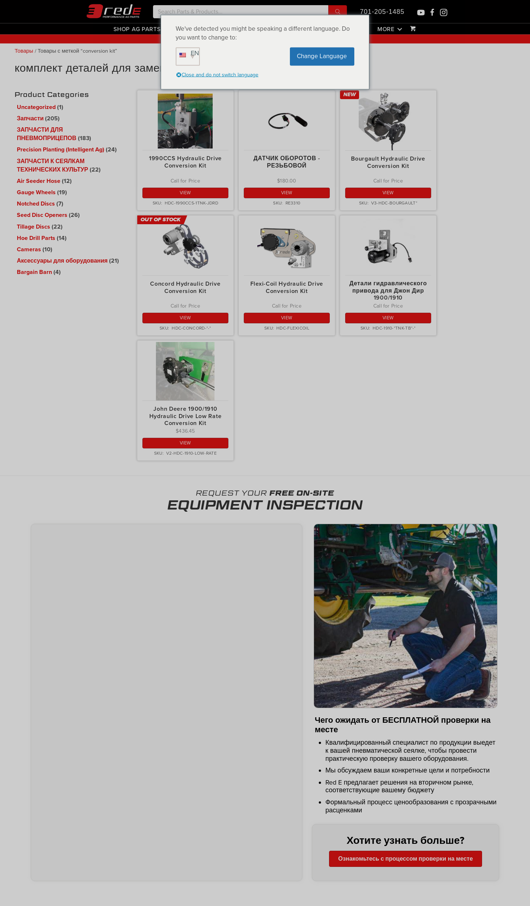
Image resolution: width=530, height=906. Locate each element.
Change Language (322, 56)
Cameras (29, 249)
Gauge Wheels (36, 192)
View (185, 193)
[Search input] (240, 11)
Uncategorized (36, 107)
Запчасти (30, 118)
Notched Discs (36, 203)
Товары (24, 51)
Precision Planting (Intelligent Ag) (60, 149)
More (386, 29)
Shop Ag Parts (136, 29)
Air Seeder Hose (38, 181)
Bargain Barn (34, 272)
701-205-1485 (382, 11)
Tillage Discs (33, 226)
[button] (337, 11)
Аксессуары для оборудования (62, 260)
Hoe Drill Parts (36, 238)
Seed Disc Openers (42, 215)
